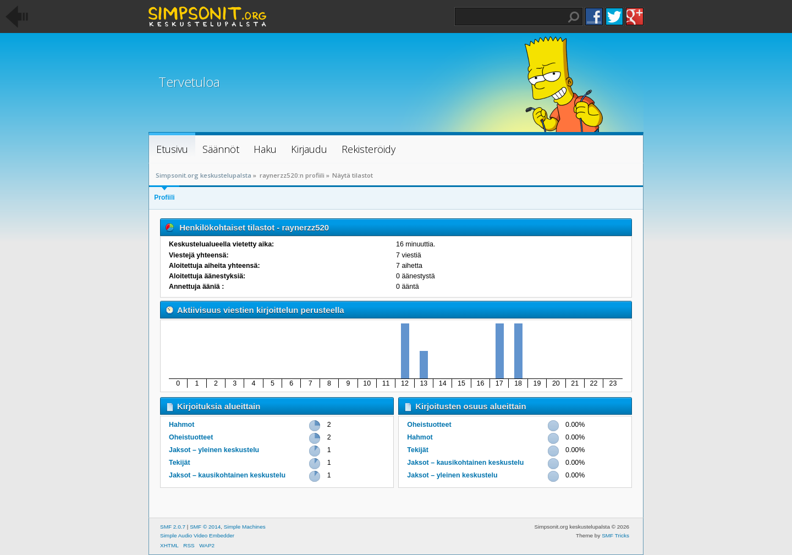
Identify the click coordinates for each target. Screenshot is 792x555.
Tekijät (179, 462)
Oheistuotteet (191, 437)
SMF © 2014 (205, 527)
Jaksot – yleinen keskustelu (214, 450)
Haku (573, 17)
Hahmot (181, 424)
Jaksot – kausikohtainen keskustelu (227, 475)
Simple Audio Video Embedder (197, 535)
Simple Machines (245, 527)
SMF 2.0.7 (172, 527)
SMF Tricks (615, 535)
